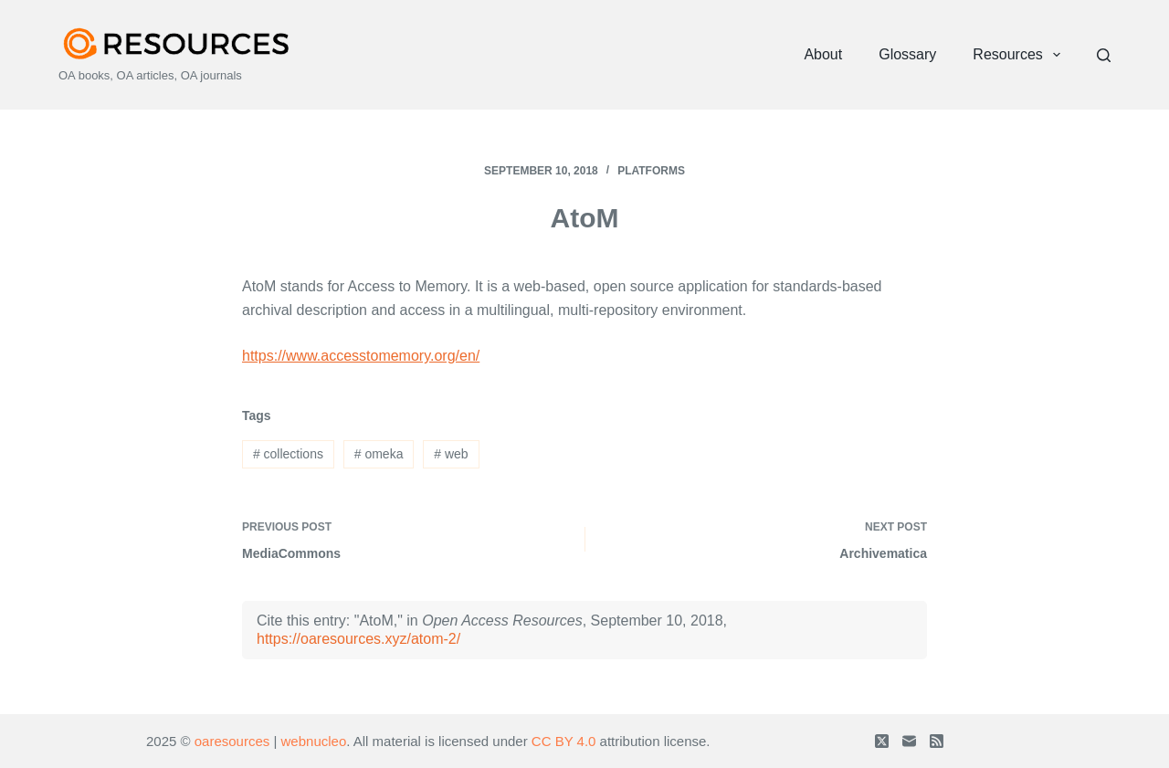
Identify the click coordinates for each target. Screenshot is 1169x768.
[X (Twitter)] (882, 741)
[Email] (909, 741)
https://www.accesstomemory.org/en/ (360, 355)
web (451, 454)
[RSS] (936, 741)
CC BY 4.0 (564, 741)
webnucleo (314, 741)
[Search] (1104, 55)
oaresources (232, 741)
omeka (379, 454)
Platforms (651, 170)
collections (288, 454)
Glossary (907, 54)
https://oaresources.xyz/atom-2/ (358, 639)
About (823, 54)
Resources (1020, 55)
